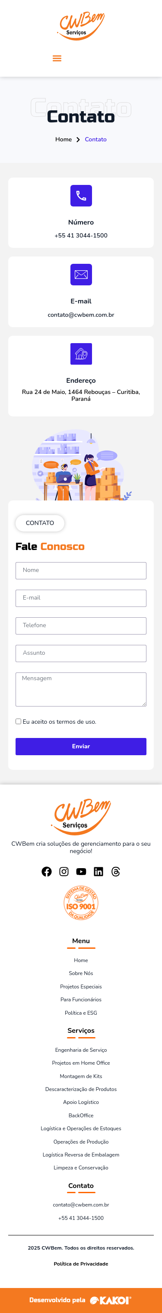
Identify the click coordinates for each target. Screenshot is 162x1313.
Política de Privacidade (81, 1263)
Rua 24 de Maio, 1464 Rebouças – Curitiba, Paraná (81, 395)
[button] (57, 58)
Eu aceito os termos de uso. (59, 722)
